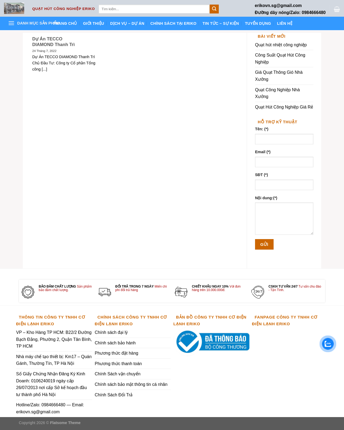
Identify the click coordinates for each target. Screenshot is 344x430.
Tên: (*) (261, 129)
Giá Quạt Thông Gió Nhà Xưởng (279, 76)
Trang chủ (65, 23)
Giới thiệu (93, 23)
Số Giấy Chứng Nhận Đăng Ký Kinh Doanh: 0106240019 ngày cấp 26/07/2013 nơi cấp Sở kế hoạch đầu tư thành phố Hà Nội (51, 384)
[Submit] (214, 9)
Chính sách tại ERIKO (173, 23)
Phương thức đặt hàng (116, 353)
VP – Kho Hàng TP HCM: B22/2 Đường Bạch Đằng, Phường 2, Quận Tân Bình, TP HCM (54, 339)
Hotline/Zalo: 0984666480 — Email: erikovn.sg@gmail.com (50, 408)
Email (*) (263, 152)
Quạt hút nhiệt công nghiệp (281, 45)
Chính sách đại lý (111, 332)
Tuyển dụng (258, 23)
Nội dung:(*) (266, 198)
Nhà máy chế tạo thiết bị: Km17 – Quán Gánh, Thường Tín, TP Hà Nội (54, 360)
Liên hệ (284, 23)
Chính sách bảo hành (115, 343)
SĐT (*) (261, 175)
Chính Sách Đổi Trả (114, 395)
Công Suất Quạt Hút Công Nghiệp (280, 58)
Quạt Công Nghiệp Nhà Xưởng (277, 93)
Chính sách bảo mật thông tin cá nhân (131, 384)
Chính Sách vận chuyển (118, 374)
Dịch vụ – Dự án (127, 23)
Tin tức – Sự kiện (220, 23)
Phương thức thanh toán (118, 363)
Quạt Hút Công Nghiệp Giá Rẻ (284, 107)
